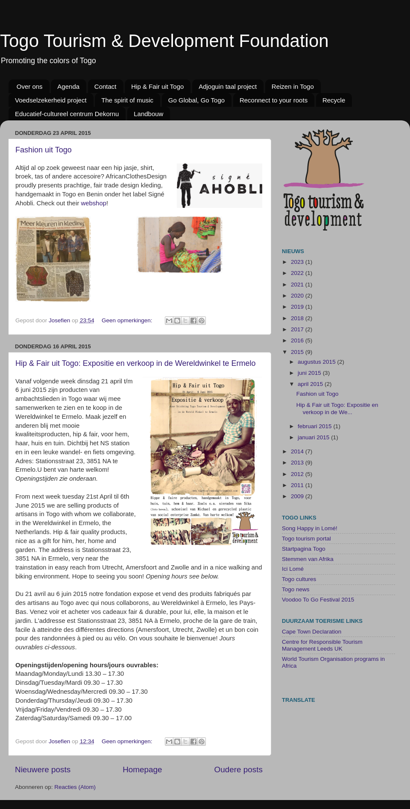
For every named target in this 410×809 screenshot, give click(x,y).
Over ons (30, 86)
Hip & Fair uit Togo (157, 86)
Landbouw (148, 113)
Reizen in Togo (293, 86)
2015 (298, 352)
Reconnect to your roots (274, 100)
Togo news (296, 589)
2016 (298, 340)
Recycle (333, 100)
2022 (298, 273)
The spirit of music (127, 100)
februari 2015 (315, 426)
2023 (298, 262)
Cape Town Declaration (311, 631)
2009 (298, 496)
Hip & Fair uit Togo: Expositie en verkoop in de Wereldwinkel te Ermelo (135, 363)
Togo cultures (299, 579)
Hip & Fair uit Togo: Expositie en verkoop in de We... (337, 408)
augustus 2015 (317, 362)
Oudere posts (238, 769)
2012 (298, 474)
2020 (298, 295)
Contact (105, 86)
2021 (298, 284)
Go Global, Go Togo (196, 100)
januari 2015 (314, 437)
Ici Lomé (293, 569)
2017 (298, 329)
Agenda (68, 86)
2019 (298, 307)
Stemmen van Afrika (308, 559)
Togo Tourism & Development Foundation (164, 41)
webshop (93, 203)
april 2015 (311, 384)
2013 (298, 462)
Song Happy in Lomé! (309, 528)
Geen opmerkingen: (128, 320)
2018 (298, 318)
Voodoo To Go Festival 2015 (318, 599)
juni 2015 (310, 373)
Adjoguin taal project (228, 86)
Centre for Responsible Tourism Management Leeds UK (322, 645)
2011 (298, 485)
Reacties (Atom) (75, 787)
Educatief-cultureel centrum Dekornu (67, 113)
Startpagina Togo (303, 549)
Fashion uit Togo (43, 150)
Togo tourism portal (306, 538)
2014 (298, 451)
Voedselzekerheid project (51, 100)
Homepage (142, 769)
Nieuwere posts (42, 769)
